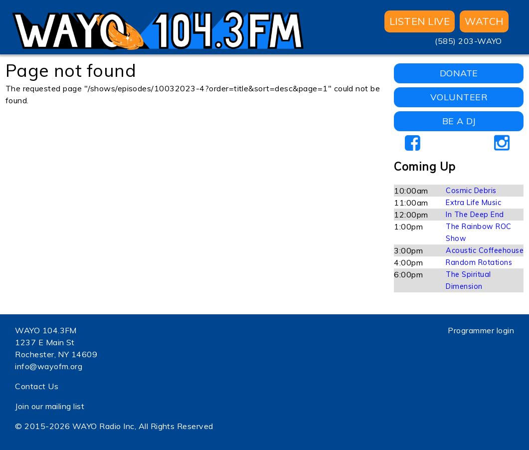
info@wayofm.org (48, 366)
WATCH (484, 21)
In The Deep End (475, 214)
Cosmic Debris (471, 190)
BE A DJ (459, 121)
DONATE (459, 73)
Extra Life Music (473, 202)
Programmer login (481, 330)
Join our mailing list (49, 406)
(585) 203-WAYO (468, 41)
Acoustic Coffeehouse (485, 250)
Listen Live (419, 21)
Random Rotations (479, 262)
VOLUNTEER (459, 97)
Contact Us (36, 386)
